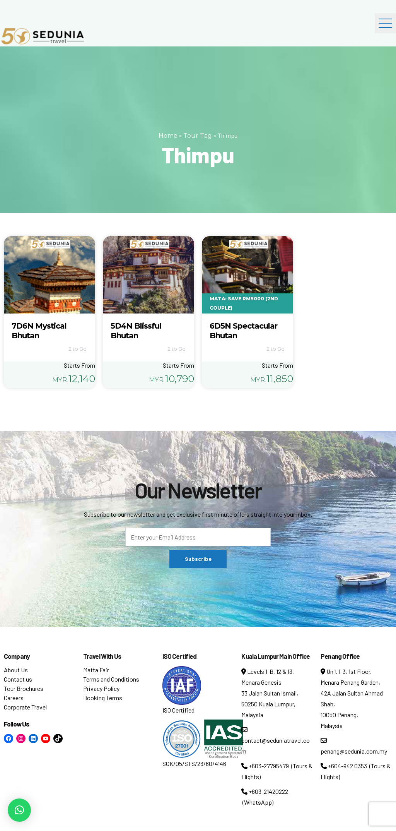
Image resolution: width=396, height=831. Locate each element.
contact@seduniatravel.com (275, 740)
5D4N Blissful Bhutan (136, 330)
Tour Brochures (23, 688)
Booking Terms (102, 697)
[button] (19, 810)
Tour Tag (197, 135)
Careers (14, 697)
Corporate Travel (25, 707)
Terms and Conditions (111, 679)
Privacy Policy (101, 688)
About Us (16, 669)
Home (168, 135)
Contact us (18, 679)
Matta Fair (96, 669)
